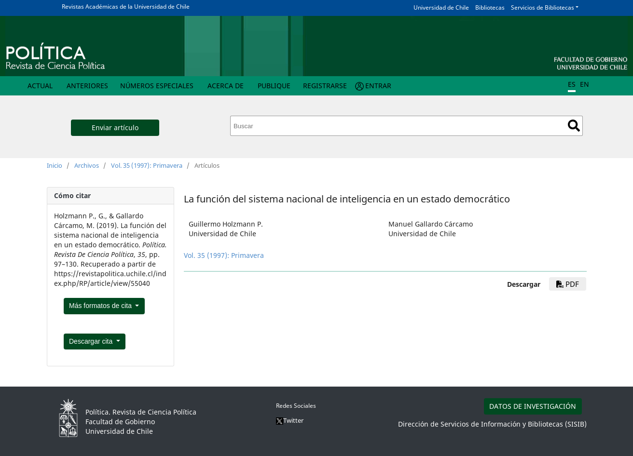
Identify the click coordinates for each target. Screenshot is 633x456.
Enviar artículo (115, 127)
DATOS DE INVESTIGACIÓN (532, 406)
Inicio (54, 165)
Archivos (86, 165)
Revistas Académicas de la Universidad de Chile (126, 6)
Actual (40, 85)
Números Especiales (156, 85)
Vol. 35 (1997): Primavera (146, 165)
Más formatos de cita (101, 305)
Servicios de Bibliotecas (542, 7)
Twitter (289, 420)
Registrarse (325, 85)
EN (584, 84)
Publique (274, 85)
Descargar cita (91, 341)
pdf (567, 284)
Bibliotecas (490, 7)
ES (572, 84)
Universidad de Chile (441, 7)
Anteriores (87, 85)
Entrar (378, 85)
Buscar (574, 126)
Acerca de (225, 85)
